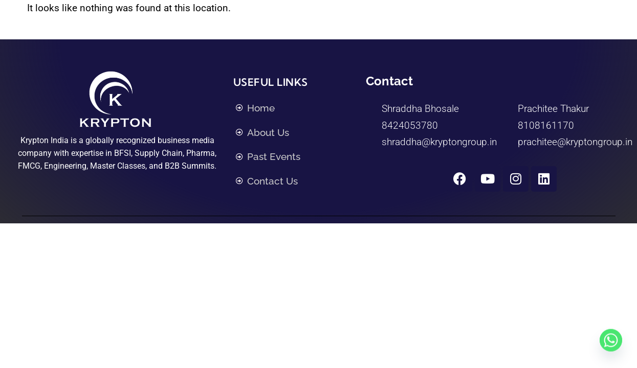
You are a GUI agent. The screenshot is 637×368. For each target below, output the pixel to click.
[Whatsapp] (611, 344)
